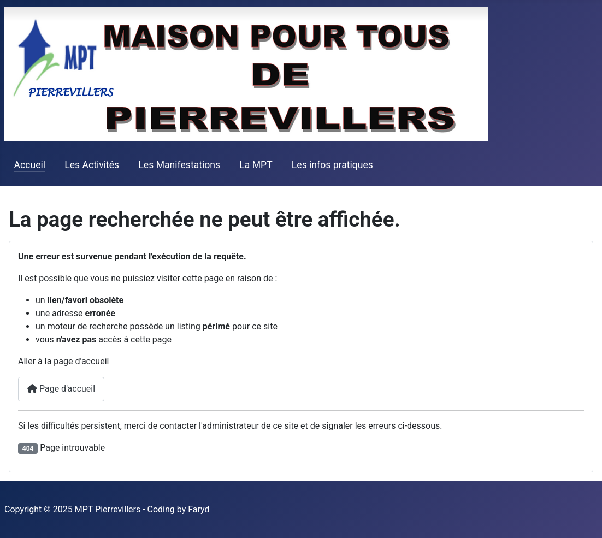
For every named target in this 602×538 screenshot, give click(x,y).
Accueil (29, 164)
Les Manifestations (179, 164)
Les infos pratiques (332, 164)
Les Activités (91, 164)
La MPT (255, 164)
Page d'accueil (61, 388)
